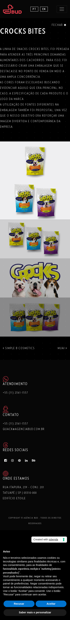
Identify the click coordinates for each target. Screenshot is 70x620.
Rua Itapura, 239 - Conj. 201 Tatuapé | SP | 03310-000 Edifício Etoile (23, 493)
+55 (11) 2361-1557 (15, 392)
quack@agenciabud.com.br (24, 429)
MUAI (62, 348)
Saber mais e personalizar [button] (35, 612)
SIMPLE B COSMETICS (19, 348)
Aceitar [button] (51, 603)
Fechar (59, 24)
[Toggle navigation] (62, 9)
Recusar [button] (19, 603)
